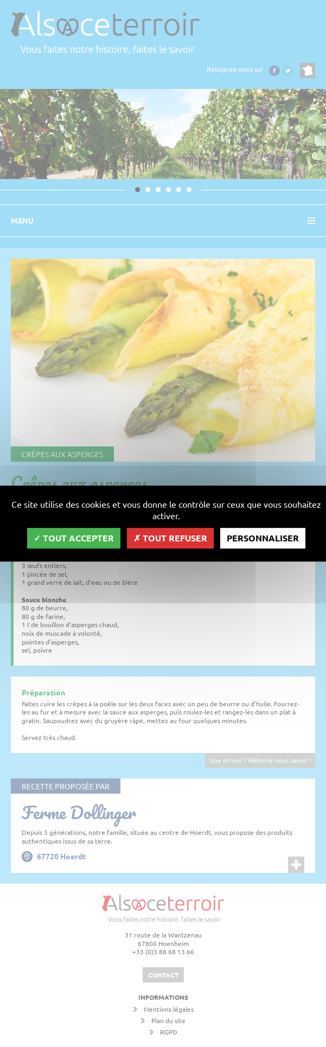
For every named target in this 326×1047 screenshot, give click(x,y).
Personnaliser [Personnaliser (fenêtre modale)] (263, 538)
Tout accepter (74, 538)
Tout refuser (170, 538)
